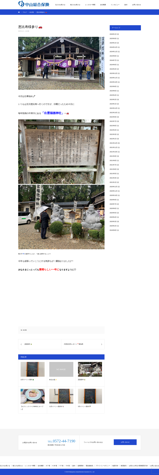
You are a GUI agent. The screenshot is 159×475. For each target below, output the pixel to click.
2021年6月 (113, 169)
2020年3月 (113, 221)
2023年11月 (114, 78)
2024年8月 (113, 56)
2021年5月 (113, 173)
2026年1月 (113, 34)
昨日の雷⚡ (53, 379)
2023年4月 (113, 95)
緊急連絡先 (89, 465)
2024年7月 (113, 60)
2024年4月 (113, 69)
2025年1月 (113, 43)
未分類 (27, 31)
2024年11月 (114, 51)
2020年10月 (114, 195)
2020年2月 (113, 226)
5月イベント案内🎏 (84, 406)
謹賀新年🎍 (82, 379)
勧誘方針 (115, 465)
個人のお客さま (75, 4)
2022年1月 (113, 139)
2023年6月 (113, 91)
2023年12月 (114, 73)
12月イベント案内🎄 (27, 379)
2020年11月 (114, 191)
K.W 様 (55, 465)
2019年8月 (113, 230)
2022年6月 (113, 125)
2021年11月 (114, 147)
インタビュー (115, 4)
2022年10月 (114, 112)
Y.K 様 (68, 465)
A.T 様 (48, 465)
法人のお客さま (60, 4)
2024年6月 (113, 64)
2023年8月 (113, 86)
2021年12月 (114, 143)
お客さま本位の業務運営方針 (138, 465)
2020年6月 (113, 208)
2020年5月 (113, 213)
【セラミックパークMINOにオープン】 (32, 408)
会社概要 (103, 4)
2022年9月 (113, 117)
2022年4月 (113, 130)
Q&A (125, 4)
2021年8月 (113, 160)
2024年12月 (114, 47)
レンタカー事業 (90, 4)
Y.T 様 (61, 465)
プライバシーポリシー (103, 465)
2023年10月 (114, 82)
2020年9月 (113, 200)
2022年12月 (114, 108)
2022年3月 (113, 134)
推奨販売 (124, 465)
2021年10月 (114, 152)
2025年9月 (113, 38)
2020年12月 (114, 186)
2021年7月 (113, 165)
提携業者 (81, 465)
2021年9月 (113, 156)
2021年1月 (113, 182)
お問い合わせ (136, 4)
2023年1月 (113, 104)
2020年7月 (113, 204)
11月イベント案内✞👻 (56, 406)
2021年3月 (113, 178)
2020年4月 (113, 217)
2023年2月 (113, 99)
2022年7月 (113, 121)
